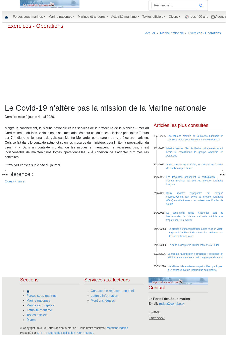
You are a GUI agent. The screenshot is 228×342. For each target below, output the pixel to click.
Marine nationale (38, 300)
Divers (31, 319)
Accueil (150, 33)
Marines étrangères (40, 305)
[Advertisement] (114, 69)
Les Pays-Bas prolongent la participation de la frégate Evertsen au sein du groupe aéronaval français (194, 181)
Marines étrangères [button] (92, 16)
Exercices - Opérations (35, 26)
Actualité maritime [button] (124, 16)
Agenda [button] (218, 17)
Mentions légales (103, 300)
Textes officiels (36, 315)
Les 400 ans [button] (195, 17)
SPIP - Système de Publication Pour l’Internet (65, 332)
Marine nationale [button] (60, 16)
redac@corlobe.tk (171, 303)
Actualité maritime (39, 310)
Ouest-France (14, 181)
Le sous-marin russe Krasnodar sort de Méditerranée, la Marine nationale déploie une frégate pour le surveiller (194, 216)
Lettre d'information (104, 295)
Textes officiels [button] (152, 16)
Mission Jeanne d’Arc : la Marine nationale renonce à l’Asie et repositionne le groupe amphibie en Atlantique (194, 152)
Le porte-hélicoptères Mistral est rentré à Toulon (193, 245)
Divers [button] (173, 16)
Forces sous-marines (41, 295)
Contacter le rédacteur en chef (112, 291)
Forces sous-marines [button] (28, 16)
